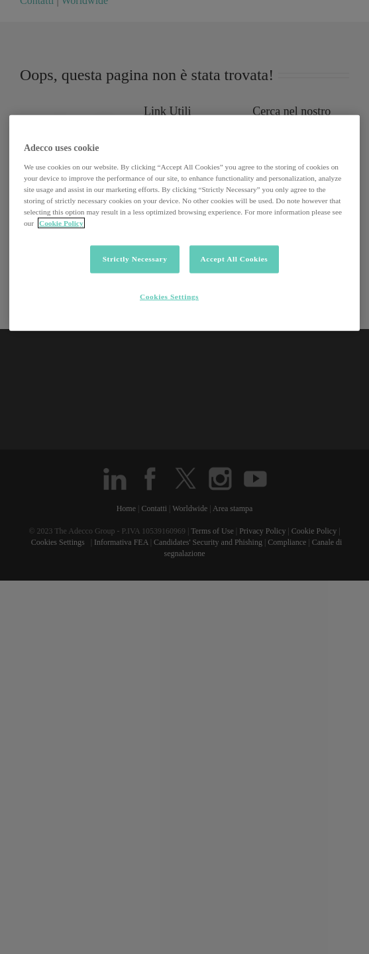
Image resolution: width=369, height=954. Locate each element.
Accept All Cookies (234, 259)
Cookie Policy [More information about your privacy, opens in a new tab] (61, 223)
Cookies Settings (169, 297)
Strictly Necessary (135, 259)
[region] (184, 223)
